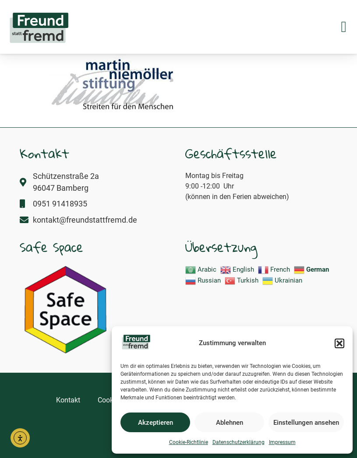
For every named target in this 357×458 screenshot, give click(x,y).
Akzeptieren (155, 423)
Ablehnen (229, 423)
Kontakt (68, 400)
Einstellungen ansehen (306, 423)
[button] (339, 343)
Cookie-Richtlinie (188, 442)
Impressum (282, 442)
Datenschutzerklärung (238, 442)
